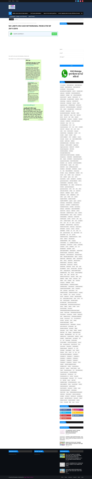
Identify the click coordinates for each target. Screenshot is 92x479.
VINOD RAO (62, 394)
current (79, 137)
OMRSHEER (68, 282)
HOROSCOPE (76, 216)
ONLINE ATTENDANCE (64, 284)
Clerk (78, 129)
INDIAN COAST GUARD (64, 226)
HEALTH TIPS (62, 210)
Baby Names (68, 111)
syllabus (67, 368)
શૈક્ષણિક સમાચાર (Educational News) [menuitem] (20, 13)
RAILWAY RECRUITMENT (64, 322)
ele (66, 162)
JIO (81, 232)
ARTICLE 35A (78, 105)
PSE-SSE (61, 318)
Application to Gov (63, 105)
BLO (74, 115)
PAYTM (61, 296)
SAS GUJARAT (75, 338)
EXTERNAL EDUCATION (74, 166)
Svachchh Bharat (75, 366)
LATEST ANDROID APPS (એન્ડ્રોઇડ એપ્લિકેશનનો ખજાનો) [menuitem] (69, 13)
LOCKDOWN (80, 244)
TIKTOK (71, 376)
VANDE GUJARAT (72, 386)
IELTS (61, 222)
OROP (73, 288)
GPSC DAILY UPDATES (64, 190)
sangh (81, 336)
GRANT (72, 192)
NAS (69, 272)
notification (75, 278)
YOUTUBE (66, 402)
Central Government (64, 127)
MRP (80, 266)
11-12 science (62, 85)
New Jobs (72, 276)
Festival (79, 168)
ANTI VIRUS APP (75, 101)
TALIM (61, 370)
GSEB (68, 194)
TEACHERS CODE (63, 374)
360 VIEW (62, 87)
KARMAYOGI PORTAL (64, 236)
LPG (76, 246)
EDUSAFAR (62, 162)
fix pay (66, 172)
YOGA (61, 402)
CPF (79, 133)
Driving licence (63, 157)
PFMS (75, 298)
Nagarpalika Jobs (67, 270)
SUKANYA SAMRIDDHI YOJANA (70, 364)
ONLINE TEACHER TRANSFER (65, 288)
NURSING (69, 280)
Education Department (78, 158)
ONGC (72, 282)
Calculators (70, 119)
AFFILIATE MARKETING (77, 95)
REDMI (76, 328)
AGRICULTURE (75, 97)
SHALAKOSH (69, 346)
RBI (75, 326)
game (69, 176)
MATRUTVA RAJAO (78, 254)
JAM (61, 232)
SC (60, 340)
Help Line (68, 210)
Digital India (76, 145)
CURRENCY (74, 137)
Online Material (71, 286)
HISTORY (80, 212)
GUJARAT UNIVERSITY (64, 200)
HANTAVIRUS (67, 208)
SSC (78, 352)
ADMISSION (62, 95)
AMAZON (77, 99)
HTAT (61, 220)
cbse (67, 123)
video (79, 388)
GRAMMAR (68, 192)
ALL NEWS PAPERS (70, 99)
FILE (63, 170)
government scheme (64, 188)
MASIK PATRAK (79, 250)
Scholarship (68, 340)
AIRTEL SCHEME (63, 99)
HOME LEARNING (63, 216)
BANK (78, 113)
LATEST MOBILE (63, 242)
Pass (61, 294)
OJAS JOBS (78, 280)
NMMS (66, 278)
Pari (76, 290)
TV (60, 380)
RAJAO (71, 322)
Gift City (75, 182)
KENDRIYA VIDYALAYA (73, 236)
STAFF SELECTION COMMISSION (66, 354)
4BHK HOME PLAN (76, 87)
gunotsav (79, 200)
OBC (73, 280)
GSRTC (61, 196)
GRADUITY (62, 192)
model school (69, 264)
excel (67, 166)
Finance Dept (76, 170)
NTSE (65, 280)
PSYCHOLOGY (67, 318)
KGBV (80, 236)
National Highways (78, 272)
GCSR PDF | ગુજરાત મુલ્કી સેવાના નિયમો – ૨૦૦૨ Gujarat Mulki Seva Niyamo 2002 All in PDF (74, 437)
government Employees (69, 186)
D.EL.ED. (66, 139)
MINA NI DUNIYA (77, 260)
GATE (76, 176)
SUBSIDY (61, 364)
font (65, 174)
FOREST (69, 174)
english (70, 164)
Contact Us (70, 477)
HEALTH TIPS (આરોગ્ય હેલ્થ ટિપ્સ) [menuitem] (50, 13)
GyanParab (62, 204)
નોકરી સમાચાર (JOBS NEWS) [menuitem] (35, 13)
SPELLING (62, 352)
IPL (71, 230)
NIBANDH (62, 278)
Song (74, 350)
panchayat (65, 290)
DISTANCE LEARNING (64, 151)
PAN (61, 290)
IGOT (65, 222)
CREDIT (66, 135)
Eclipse (64, 158)
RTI (76, 334)
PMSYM (70, 306)
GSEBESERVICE (72, 194)
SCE (63, 340)
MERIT (74, 258)
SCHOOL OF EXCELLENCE (72, 342)
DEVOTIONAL (72, 143)
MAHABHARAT (63, 248)
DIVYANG (71, 151)
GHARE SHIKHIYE (63, 182)
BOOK (61, 117)
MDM (61, 256)
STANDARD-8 (62, 362)
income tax (78, 222)
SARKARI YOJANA (68, 338)
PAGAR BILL (78, 288)
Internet (72, 228)
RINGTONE (62, 332)
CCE (73, 125)
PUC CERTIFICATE (77, 318)
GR (74, 190)
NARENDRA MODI (63, 272)
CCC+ (70, 125)
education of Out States (64, 160)
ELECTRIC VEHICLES (63, 164)
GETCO (80, 180)
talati (79, 368)
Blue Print (78, 115)
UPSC (79, 382)
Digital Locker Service (64, 147)
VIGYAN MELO (73, 390)
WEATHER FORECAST (68, 398)
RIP (66, 332)
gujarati (71, 200)
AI (79, 97)
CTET (70, 137)
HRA (77, 218)
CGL (73, 127)
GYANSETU (68, 204)
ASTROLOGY (79, 107)
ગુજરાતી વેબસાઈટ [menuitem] (32, 16)
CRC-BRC (62, 135)
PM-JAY (61, 306)
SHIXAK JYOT (70, 348)
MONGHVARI (62, 266)
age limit (69, 97)
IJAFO (73, 222)
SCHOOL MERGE (63, 342)
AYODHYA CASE (78, 109)
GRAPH (76, 192)
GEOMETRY (79, 178)
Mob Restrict (70, 262)
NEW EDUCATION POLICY (64, 276)
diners (79, 477)
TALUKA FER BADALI (67, 370)
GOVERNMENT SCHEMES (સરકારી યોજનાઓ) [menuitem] (18, 16)
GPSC (80, 188)
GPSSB (71, 190)
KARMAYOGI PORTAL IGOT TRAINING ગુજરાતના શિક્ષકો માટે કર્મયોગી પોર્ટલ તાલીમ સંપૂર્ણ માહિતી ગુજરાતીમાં (74, 443)
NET (76, 274)
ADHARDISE (68, 93)
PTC (72, 318)
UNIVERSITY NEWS (63, 382)
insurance (68, 228)
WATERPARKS (79, 396)
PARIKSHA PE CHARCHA (73, 292)
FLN (81, 172)
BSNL (72, 117)
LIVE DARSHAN (63, 244)
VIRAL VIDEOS (68, 394)
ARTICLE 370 (62, 107)
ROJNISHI (62, 334)
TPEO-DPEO (71, 378)
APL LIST (74, 103)
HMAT (71, 214)
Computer (76, 131)
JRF (70, 234)
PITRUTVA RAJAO (66, 300)
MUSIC (68, 268)
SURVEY (69, 366)
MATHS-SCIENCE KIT (70, 254)
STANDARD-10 (63, 356)
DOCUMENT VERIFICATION (65, 153)
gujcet (75, 200)
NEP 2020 (72, 274)
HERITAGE (73, 210)
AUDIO (65, 109)
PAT (69, 294)
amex (82, 477)
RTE (73, 334)
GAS (72, 176)
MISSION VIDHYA (63, 262)
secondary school (66, 344)
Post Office (70, 308)
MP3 (77, 266)
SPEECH (77, 350)
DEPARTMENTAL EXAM (64, 143)
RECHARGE (71, 328)
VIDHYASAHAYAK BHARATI (65, 390)
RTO (79, 334)
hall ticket (62, 208)
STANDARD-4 (75, 358)
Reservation (62, 330)
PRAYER (74, 314)
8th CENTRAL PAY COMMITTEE (65, 91)
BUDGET (76, 117)
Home (10, 1)
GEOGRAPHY (73, 178)
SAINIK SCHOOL (63, 336)
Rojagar (69, 332)
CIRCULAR (67, 129)
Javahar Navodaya (66, 232)
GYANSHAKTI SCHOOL (64, 206)
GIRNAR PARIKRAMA (63, 184)
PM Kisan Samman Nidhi (72, 302)
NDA (65, 274)
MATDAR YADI (71, 252)
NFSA (81, 276)
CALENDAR (75, 119)
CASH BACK (62, 123)
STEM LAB (74, 362)
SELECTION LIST (74, 344)
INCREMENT (62, 224)
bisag (71, 115)
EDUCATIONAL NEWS (74, 160)
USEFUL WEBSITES (63, 384)
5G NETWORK (62, 89)
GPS (76, 188)
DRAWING (77, 155)
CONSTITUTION (63, 133)
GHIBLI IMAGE (70, 182)
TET (75, 374)
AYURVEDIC (62, 111)
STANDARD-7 (75, 360)
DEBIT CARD (67, 141)
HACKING (71, 206)
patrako (73, 294)
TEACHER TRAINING (73, 372)
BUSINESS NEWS (63, 119)
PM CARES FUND (63, 302)
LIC (80, 242)
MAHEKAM (69, 248)
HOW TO (73, 218)
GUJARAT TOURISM (71, 198)
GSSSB (69, 196)
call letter (80, 119)
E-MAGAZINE (69, 157)
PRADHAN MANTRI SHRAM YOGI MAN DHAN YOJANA (69, 310)
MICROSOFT (70, 260)
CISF (71, 129)
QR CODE (67, 320)
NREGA (61, 280)
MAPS (73, 248)
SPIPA (66, 352)
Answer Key (69, 101)
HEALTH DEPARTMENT (76, 208)
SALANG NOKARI (71, 336)
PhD (61, 300)
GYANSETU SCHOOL (75, 204)
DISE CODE (72, 149)
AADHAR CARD (79, 91)
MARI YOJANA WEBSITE (64, 250)
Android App (62, 101)
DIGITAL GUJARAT (69, 145)
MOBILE (75, 262)
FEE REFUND (74, 168)
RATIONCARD (70, 326)
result (67, 330)
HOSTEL (68, 218)
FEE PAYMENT (68, 168)
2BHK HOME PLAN (78, 85)
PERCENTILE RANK (78, 296)
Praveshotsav (69, 314)
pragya (61, 312)
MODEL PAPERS (63, 264)
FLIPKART (77, 172)
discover (75, 477)
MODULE (75, 264)
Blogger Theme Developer (28, 477)
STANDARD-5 (62, 360)
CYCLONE (62, 139)
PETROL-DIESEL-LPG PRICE (67, 298)
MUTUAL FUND (74, 268)
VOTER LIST (67, 396)
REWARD (79, 330)
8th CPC (74, 91)
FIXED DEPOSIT (71, 172)
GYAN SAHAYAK (76, 202)
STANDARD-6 (69, 360)
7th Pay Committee (70, 89)
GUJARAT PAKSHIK (63, 198)
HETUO (78, 210)
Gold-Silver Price (78, 184)
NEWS (13, 23)
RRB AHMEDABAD (68, 334)
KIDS (69, 240)
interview (77, 228)
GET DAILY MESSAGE (73, 180)
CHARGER (80, 127)
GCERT (68, 178)
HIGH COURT (62, 212)
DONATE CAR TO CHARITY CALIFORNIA (67, 155)
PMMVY (65, 306)
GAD (61, 176)
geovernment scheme (64, 180)
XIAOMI (78, 400)
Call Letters (62, 121)
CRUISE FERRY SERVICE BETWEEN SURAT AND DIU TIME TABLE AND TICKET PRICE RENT (74, 471)
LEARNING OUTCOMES (74, 242)
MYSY (61, 270)
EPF (73, 164)
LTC (79, 246)
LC (67, 242)
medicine (80, 256)
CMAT (61, 131)
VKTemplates (15, 477)
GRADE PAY (78, 190)
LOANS (75, 244)
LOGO (67, 246)
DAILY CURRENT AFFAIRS (77, 139)
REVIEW (75, 330)
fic (60, 170)
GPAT (70, 188)
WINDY (80, 398)
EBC (61, 158)
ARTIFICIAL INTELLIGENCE (70, 107)
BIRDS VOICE (66, 115)
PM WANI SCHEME (63, 304)
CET (70, 127)
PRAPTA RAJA (67, 312)
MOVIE (73, 266)
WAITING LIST (73, 396)
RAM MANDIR (73, 324)
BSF (69, 117)
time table (76, 376)
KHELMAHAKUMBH (63, 240)
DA (70, 139)
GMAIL (73, 184)
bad (73, 111)
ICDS (76, 220)
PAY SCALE (78, 294)
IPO (74, 230)
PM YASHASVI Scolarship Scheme (74, 304)
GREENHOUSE (62, 194)
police (78, 306)
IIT (70, 222)
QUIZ (71, 320)
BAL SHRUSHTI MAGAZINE (65, 113)
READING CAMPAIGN (64, 328)
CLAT (75, 129)
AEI (71, 95)
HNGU (75, 214)
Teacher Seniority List (64, 372)
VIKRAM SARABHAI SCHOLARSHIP (76, 392)
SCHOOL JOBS (74, 340)
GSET (78, 194)
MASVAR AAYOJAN (63, 252)
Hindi (76, 212)
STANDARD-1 (75, 354)
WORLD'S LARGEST (71, 400)
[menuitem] (10, 13)
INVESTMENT (62, 230)
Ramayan (78, 324)
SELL (79, 344)
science (79, 342)
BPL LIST (65, 117)
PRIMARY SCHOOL (67, 316)
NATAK (72, 272)
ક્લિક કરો (54, 33)
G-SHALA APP (77, 174)
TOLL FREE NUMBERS (64, 378)
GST (72, 196)
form (73, 174)
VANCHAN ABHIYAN (64, 386)
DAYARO (62, 141)
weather (61, 398)
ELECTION (70, 162)
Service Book (62, 346)
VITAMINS (62, 396)
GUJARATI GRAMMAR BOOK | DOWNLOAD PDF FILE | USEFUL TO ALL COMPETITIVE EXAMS (74, 464)
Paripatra (80, 292)
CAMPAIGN (68, 121)
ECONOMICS (69, 158)
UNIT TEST (73, 380)
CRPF (75, 135)
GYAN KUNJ (62, 202)
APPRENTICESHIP (72, 105)
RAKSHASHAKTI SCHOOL (64, 324)
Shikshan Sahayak (63, 348)
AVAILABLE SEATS (71, 109)
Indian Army (76, 224)
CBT (70, 123)
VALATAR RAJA (74, 384)
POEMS (74, 306)
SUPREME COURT (63, 366)
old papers (62, 282)
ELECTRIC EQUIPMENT (77, 162)
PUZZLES (62, 320)
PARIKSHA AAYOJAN (63, 292)
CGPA (76, 127)
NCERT (61, 274)
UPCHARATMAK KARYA (72, 382)
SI (74, 348)
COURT (76, 133)
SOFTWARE (62, 350)
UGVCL (69, 380)
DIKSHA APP (72, 147)
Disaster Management (64, 149)
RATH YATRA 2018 (63, 326)
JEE (71, 232)
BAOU (61, 115)
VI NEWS (75, 388)
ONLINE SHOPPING (79, 286)
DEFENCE (72, 141)
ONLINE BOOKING (63, 286)
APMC (78, 103)
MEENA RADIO (69, 258)
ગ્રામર (73, 402)
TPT (75, 378)
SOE (77, 348)
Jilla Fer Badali (76, 232)
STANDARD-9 (69, 362)
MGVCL (65, 260)
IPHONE (67, 230)
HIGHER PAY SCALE (70, 212)
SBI (79, 338)
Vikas (68, 392)
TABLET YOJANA (73, 368)
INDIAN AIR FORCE (69, 224)
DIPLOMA (77, 147)
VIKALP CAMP (62, 392)
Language (73, 240)
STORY (79, 362)
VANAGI (80, 384)
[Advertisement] (33, 45)
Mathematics (62, 254)
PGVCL (78, 298)
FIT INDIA (62, 172)
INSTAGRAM (62, 228)
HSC (80, 218)
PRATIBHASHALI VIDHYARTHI (76, 312)
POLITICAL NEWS (63, 308)
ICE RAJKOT (80, 220)
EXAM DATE (62, 166)
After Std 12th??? (63, 97)
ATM (61, 109)
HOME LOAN (70, 216)
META (61, 260)
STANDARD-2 (62, 358)
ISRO (77, 230)
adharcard (62, 93)
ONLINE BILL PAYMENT (74, 284)
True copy (80, 378)
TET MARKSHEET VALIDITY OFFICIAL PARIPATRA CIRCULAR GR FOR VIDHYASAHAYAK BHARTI (73, 432)
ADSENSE (67, 95)
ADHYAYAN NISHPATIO (76, 93)
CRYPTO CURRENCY (63, 137)
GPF (73, 188)
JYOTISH (73, 234)
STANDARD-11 (69, 356)
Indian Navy (72, 226)
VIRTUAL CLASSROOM (76, 394)
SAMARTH (77, 336)
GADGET (65, 176)
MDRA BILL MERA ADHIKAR (68, 256)
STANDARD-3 (69, 358)
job (67, 234)
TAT (73, 370)
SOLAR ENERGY (68, 350)
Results (71, 330)
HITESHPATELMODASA (64, 214)
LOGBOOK (62, 246)
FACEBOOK (62, 168)
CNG (65, 131)
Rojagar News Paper (76, 332)
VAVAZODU (70, 388)
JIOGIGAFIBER (62, 234)
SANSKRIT (62, 338)
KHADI (61, 238)
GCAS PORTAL (62, 178)
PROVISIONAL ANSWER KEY (76, 316)
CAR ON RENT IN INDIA (76, 121)
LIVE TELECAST (69, 244)
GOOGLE (62, 186)
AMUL (81, 99)
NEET (68, 274)
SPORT (70, 352)
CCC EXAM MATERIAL (64, 125)
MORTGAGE (69, 266)
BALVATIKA (73, 113)
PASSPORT (65, 294)
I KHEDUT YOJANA (67, 220)
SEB (61, 344)
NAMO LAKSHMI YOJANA (76, 270)
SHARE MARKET (75, 346)
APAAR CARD (62, 103)
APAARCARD (69, 103)
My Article (80, 268)
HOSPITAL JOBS (63, 218)
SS (73, 352)
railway (75, 320)
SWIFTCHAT (62, 368)
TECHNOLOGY (70, 374)
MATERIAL (77, 252)
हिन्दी (70, 402)
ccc (73, 123)
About (13, 1)
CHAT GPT (62, 129)
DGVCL (77, 143)
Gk (69, 184)
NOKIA (70, 278)
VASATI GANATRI (63, 388)
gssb (65, 196)
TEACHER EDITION (79, 370)
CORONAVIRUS (70, 133)
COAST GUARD (70, 131)
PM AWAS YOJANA (74, 300)
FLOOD (61, 174)
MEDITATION (62, 258)
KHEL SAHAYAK (71, 238)
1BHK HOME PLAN (70, 85)
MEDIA (76, 256)
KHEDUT (65, 238)
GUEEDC (75, 196)
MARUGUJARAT (72, 250)
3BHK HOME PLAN (68, 87)
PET (61, 298)
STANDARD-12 (76, 356)
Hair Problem (77, 206)
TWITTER (64, 380)
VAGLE (69, 384)
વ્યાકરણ (77, 402)
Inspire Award (78, 226)
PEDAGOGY (66, 296)
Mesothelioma (79, 258)
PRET (61, 316)
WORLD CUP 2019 (63, 400)
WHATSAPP (76, 398)
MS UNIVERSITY (63, 268)
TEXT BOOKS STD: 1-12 (64, 376)
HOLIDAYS (79, 214)
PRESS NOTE (80, 314)
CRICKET (70, 135)
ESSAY (77, 164)
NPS (79, 278)
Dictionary (62, 145)
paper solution (71, 290)
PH (81, 298)
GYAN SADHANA (69, 202)
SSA (75, 352)
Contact (17, 1)
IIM (67, 222)
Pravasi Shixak (62, 314)
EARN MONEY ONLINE (77, 157)
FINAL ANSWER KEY (69, 170)
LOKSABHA (72, 246)
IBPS (73, 220)
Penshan (71, 296)
